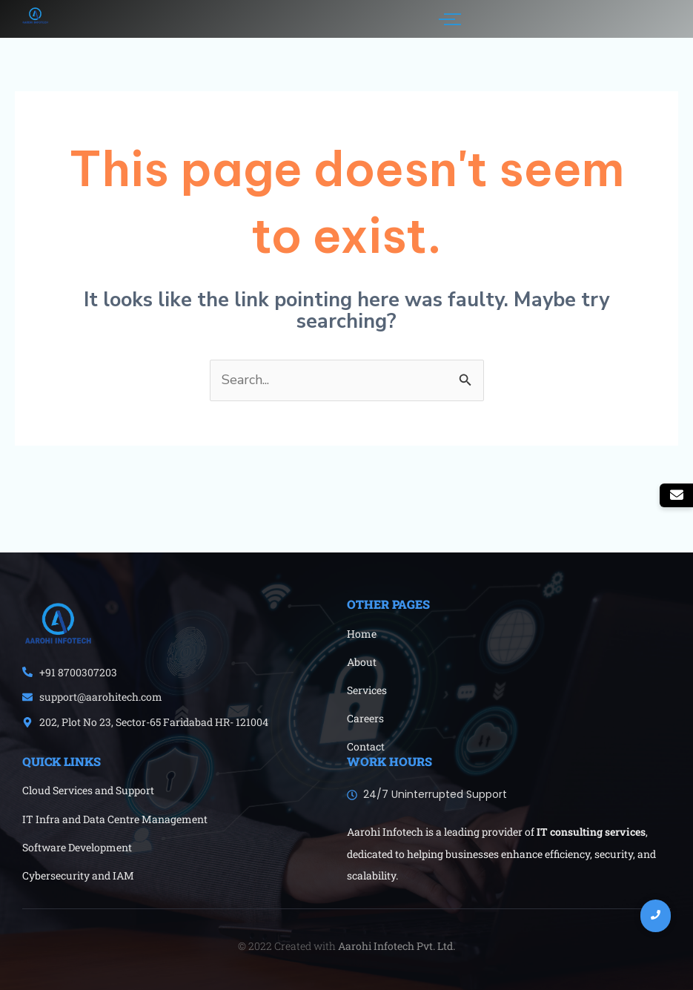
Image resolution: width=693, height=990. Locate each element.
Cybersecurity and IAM (78, 875)
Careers (365, 718)
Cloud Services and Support (88, 790)
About (362, 662)
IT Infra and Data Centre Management (115, 819)
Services (367, 690)
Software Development (77, 847)
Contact (366, 746)
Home (362, 634)
